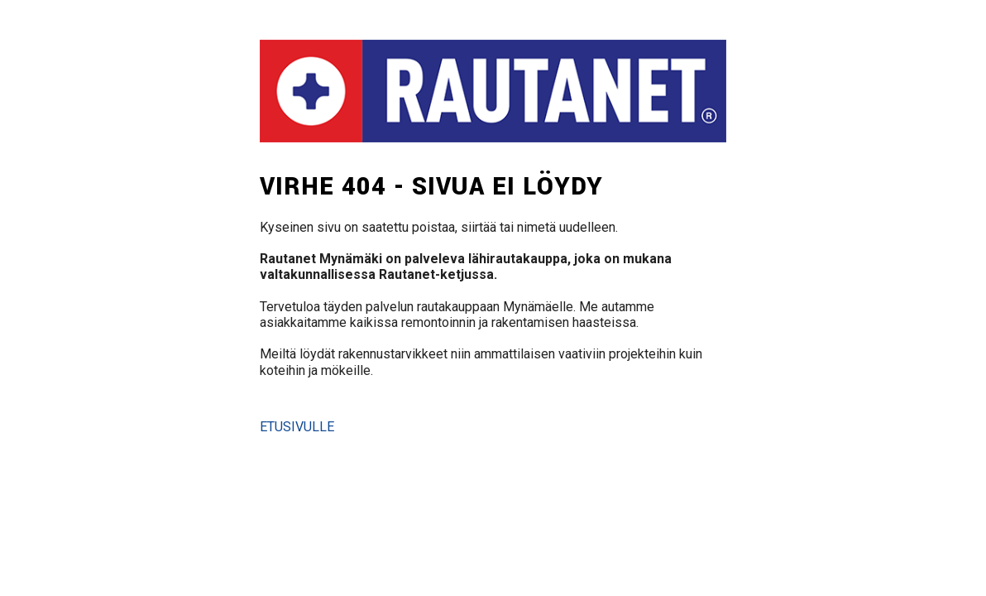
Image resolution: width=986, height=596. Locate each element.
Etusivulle (297, 427)
